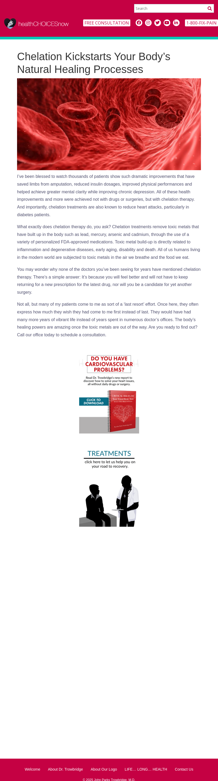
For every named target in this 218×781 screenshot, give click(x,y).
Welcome (32, 769)
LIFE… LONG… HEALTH (146, 769)
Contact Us (184, 769)
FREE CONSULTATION (106, 23)
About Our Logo (104, 769)
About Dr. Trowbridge (65, 769)
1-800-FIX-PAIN (201, 23)
